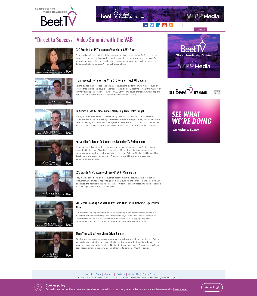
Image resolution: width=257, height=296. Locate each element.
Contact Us (133, 274)
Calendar (108, 274)
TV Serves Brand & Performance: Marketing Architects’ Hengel (110, 111)
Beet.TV (64, 15)
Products (120, 274)
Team (98, 274)
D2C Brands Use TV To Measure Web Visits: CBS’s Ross (105, 50)
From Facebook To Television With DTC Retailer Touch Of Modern (111, 80)
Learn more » (180, 289)
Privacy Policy (149, 274)
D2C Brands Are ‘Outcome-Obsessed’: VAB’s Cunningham (106, 172)
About (89, 274)
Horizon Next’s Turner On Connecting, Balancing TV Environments (110, 142)
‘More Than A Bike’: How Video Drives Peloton (100, 234)
